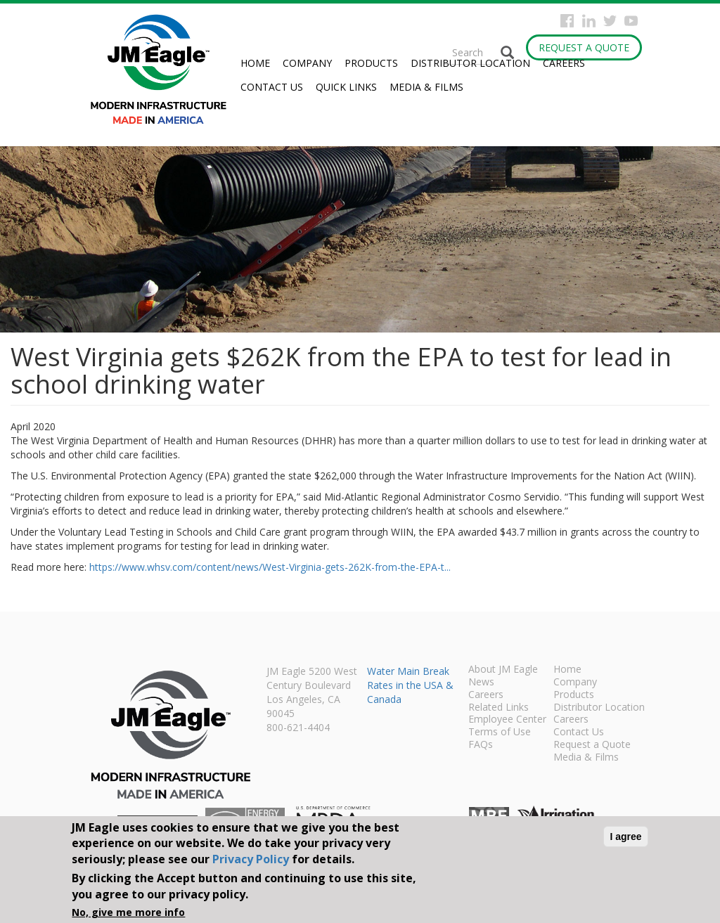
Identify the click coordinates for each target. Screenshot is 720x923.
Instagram (589, 20)
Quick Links (346, 86)
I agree (625, 836)
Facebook (567, 20)
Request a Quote (584, 47)
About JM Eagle (503, 670)
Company (307, 63)
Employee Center (507, 719)
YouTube (631, 20)
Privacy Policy (250, 859)
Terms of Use (499, 732)
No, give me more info (128, 912)
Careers (564, 63)
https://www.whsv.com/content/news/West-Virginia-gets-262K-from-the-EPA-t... (270, 567)
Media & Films (426, 86)
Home (255, 63)
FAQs (480, 745)
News (481, 682)
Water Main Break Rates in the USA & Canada (410, 685)
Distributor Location (470, 63)
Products (371, 63)
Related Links (498, 708)
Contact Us (271, 86)
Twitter (610, 20)
